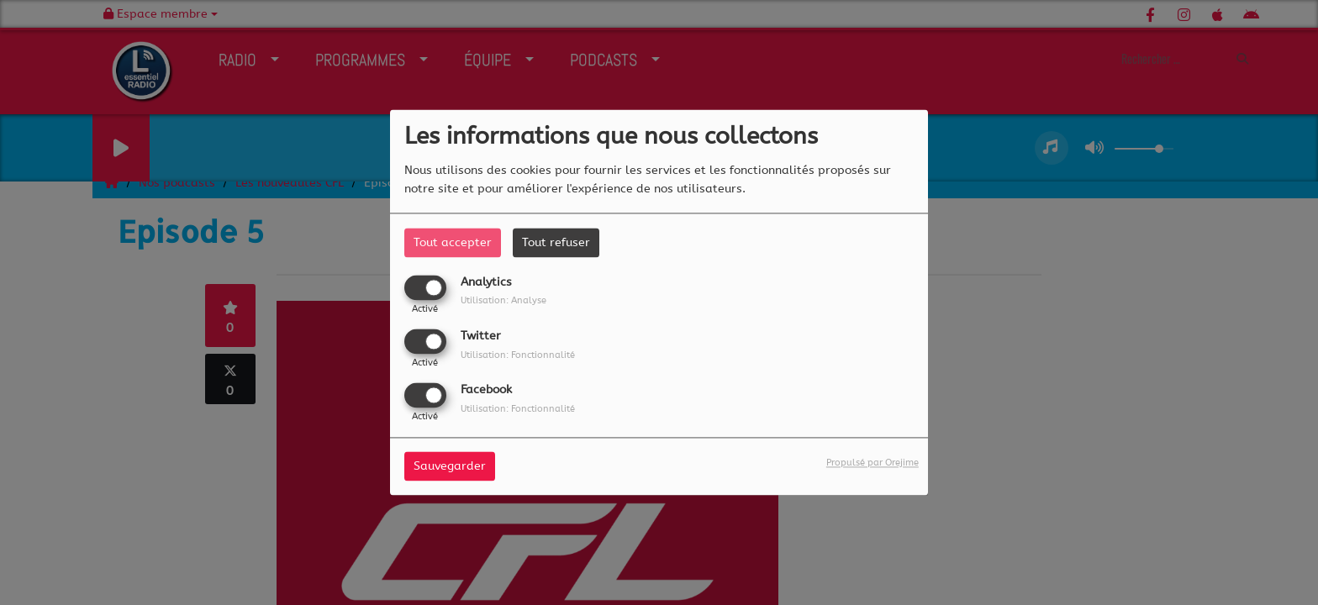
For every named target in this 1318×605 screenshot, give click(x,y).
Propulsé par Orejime (872, 463)
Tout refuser (556, 242)
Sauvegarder (450, 467)
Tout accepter (453, 242)
